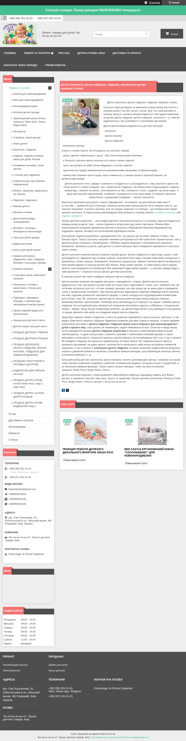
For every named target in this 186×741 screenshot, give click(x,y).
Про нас (64, 53)
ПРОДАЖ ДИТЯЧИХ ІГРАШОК (30, 338)
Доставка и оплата (21, 420)
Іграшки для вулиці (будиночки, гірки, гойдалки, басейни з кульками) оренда (29, 259)
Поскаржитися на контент (105, 737)
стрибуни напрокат (165, 212)
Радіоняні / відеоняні (25, 200)
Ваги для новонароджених (28, 99)
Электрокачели (11, 670)
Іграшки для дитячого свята (29, 320)
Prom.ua (110, 734)
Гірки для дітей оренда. (26, 237)
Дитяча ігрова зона (91, 53)
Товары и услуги (19, 87)
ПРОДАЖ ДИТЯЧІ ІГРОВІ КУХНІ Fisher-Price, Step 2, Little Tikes (28, 383)
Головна (10, 53)
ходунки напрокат (71, 215)
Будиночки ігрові (22, 243)
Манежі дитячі (21, 206)
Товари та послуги (37, 53)
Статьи (13, 439)
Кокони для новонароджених (29, 93)
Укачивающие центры (15, 664)
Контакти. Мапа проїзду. (21, 65)
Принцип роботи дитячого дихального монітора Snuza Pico (88, 451)
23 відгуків (154, 2)
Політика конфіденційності (135, 737)
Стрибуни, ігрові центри (26, 137)
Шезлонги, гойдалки (24, 149)
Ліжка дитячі (20, 143)
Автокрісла (19, 131)
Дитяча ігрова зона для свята (30, 326)
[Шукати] (146, 34)
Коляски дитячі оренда (26, 112)
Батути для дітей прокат (27, 249)
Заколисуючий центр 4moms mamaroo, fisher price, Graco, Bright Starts (29, 122)
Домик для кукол (58, 664)
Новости (14, 433)
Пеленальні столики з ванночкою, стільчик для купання (27, 288)
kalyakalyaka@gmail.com (22, 489)
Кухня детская (57, 670)
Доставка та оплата (127, 53)
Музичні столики (22, 212)
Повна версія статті (74, 460)
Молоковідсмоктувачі (25, 106)
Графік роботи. (55, 65)
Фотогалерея (17, 426)
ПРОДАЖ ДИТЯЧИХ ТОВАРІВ (30, 332)
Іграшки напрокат (23, 268)
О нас (12, 413)
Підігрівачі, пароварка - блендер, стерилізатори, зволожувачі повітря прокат (29, 301)
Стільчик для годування (26, 174)
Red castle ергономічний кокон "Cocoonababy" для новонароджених (149, 452)
